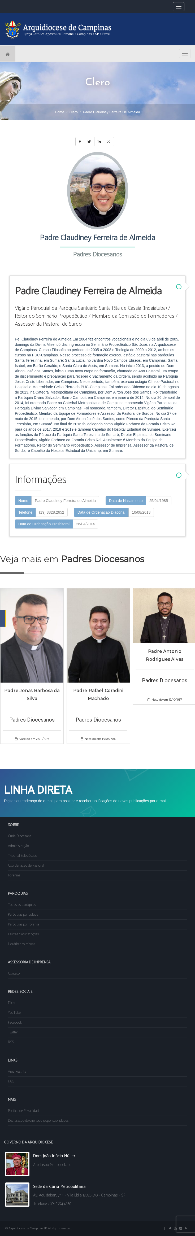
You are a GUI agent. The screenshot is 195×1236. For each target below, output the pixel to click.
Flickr (11, 1003)
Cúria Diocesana (20, 836)
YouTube (14, 1013)
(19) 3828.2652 (51, 512)
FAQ (11, 1081)
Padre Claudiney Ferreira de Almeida (65, 501)
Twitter (13, 1032)
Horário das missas (21, 944)
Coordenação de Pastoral (26, 866)
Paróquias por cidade (23, 915)
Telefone (25, 512)
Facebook (15, 1023)
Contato (14, 974)
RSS (11, 1042)
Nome (23, 501)
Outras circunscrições (23, 934)
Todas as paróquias (22, 905)
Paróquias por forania (23, 924)
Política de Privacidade (24, 1111)
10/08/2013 (141, 512)
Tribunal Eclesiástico (22, 856)
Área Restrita (17, 1072)
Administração (18, 846)
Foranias (14, 875)
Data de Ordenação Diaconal (101, 512)
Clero (74, 112)
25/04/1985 (158, 501)
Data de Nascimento (126, 501)
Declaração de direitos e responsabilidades (38, 1121)
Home (59, 112)
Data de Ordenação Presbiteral (44, 524)
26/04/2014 (85, 524)
